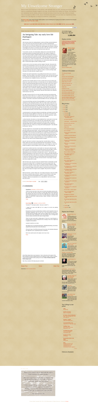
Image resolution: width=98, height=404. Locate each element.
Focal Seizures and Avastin (67, 78)
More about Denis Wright (67, 80)
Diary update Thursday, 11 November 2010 (69, 173)
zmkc (64, 308)
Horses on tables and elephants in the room (72, 224)
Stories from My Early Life (67, 83)
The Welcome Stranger (66, 73)
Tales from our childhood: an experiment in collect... (69, 149)
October (66, 205)
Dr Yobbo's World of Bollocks (69, 315)
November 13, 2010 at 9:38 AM (37, 189)
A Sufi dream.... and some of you (70, 121)
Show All (75, 348)
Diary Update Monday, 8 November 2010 (69, 184)
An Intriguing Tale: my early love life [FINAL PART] (70, 170)
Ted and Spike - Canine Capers (70, 189)
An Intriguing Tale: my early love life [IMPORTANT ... (70, 167)
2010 (64, 111)
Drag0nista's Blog (67, 334)
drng (64, 342)
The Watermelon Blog (67, 330)
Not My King (65, 309)
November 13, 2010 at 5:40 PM (39, 203)
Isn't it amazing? (67, 130)
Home (40, 266)
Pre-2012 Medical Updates (67, 90)
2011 (64, 109)
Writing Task (65, 340)
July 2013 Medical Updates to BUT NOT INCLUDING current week (68, 98)
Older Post (56, 266)
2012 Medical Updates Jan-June (68, 92)
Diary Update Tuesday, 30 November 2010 (69, 117)
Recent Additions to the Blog (69, 151)
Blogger (66, 401)
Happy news (66, 126)
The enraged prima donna (69, 128)
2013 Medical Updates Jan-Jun (68, 95)
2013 (64, 105)
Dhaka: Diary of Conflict (66, 81)
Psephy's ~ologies (67, 319)
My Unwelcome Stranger (41, 6)
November (66, 114)
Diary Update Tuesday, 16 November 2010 (69, 154)
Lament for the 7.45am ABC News (69, 323)
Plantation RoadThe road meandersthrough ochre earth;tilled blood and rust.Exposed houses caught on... (69, 345)
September (66, 207)
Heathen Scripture (67, 311)
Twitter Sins (64, 86)
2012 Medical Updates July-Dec (68, 93)
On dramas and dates (68, 119)
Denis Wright (28, 203)
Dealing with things (67, 125)
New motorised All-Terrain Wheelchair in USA (68, 328)
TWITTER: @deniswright (66, 24)
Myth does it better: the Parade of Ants (72, 244)
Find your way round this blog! (68, 76)
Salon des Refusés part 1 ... (68, 320)
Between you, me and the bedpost (72, 234)
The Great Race (67, 158)
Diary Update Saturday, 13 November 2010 (69, 161)
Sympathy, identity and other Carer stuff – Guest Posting (72, 276)
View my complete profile (67, 67)
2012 (64, 107)
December (66, 113)
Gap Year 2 (70, 285)
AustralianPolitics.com (68, 322)
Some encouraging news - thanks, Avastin (69, 192)
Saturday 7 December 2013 (67, 252)
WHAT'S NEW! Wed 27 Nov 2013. (68, 100)
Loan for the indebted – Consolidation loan (67, 332)
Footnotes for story (65, 88)
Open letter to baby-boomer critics (71, 295)
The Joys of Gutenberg (66, 85)
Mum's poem (66, 156)
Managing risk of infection (69, 194)
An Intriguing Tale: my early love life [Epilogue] (70, 164)
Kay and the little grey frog (69, 123)
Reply (27, 199)
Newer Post (24, 266)
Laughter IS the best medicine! (70, 135)
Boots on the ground (67, 312)
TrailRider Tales (66, 326)
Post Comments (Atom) (31, 268)
